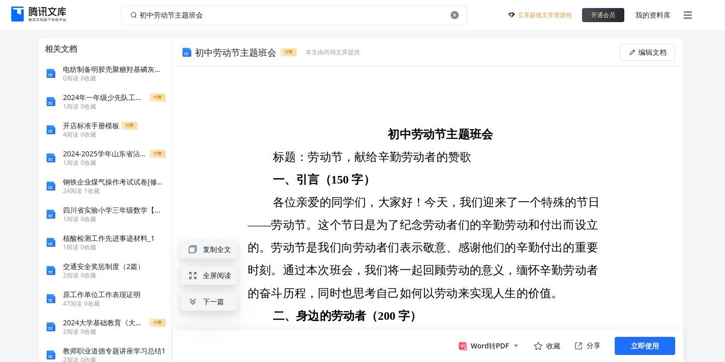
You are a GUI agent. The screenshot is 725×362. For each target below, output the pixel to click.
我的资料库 (653, 15)
